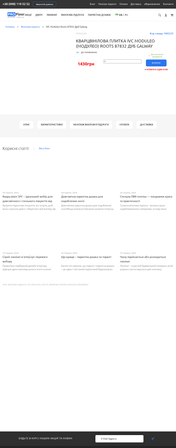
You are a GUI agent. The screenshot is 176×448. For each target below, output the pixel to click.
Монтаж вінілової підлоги (91, 127)
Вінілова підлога (105, 14)
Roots (45, 287)
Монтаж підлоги (107, 4)
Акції (61, 14)
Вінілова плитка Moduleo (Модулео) (68, 287)
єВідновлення (152, 4)
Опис (26, 127)
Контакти (168, 4)
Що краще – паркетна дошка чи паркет (86, 259)
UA (149, 18)
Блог (92, 4)
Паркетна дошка (132, 14)
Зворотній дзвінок (44, 4)
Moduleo (81, 36)
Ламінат (84, 14)
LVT (28, 287)
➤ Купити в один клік (156, 72)
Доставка (136, 4)
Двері (71, 14)
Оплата (123, 4)
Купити (156, 66)
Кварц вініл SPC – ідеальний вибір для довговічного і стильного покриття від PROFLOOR (28, 204)
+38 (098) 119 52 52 (16, 4)
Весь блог (44, 151)
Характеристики (52, 127)
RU (155, 18)
